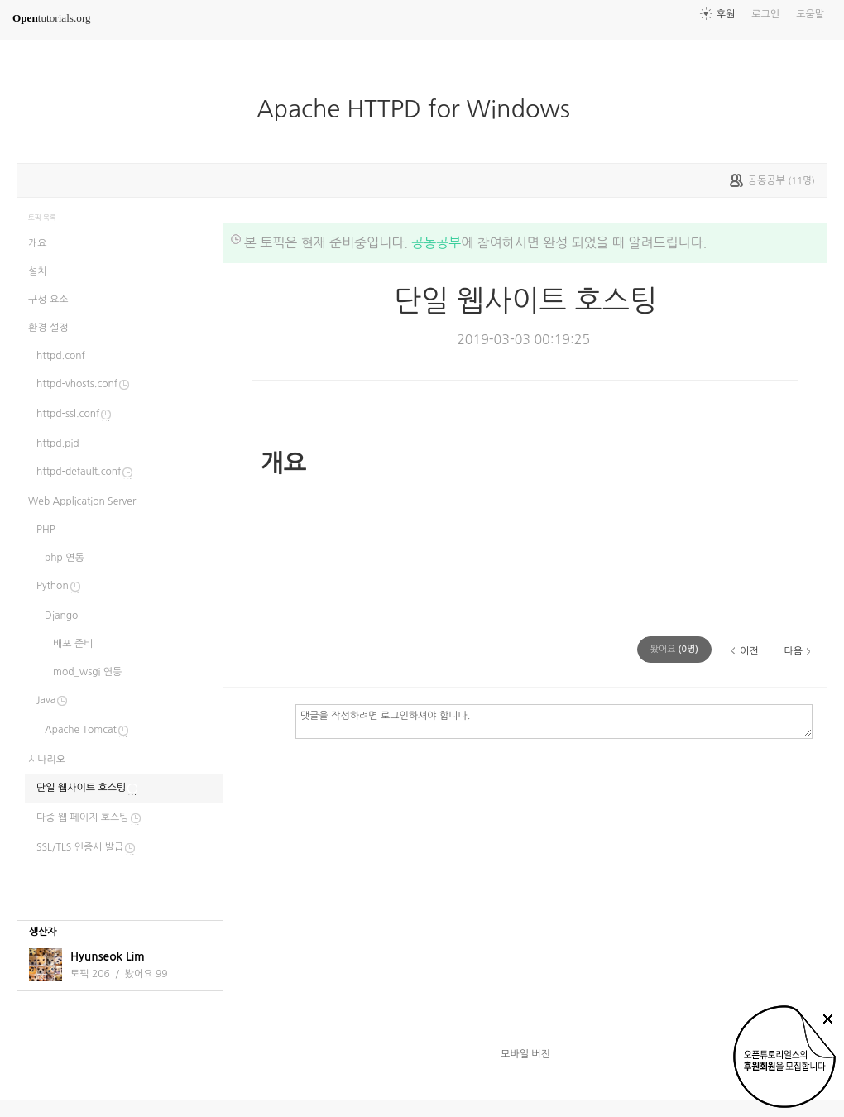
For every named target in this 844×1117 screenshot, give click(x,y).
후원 (726, 14)
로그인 (765, 14)
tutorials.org (51, 18)
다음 (793, 651)
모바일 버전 (525, 1054)
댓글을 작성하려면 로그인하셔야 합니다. (554, 720)
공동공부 (436, 242)
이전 (749, 651)
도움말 (810, 14)
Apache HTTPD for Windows (420, 109)
